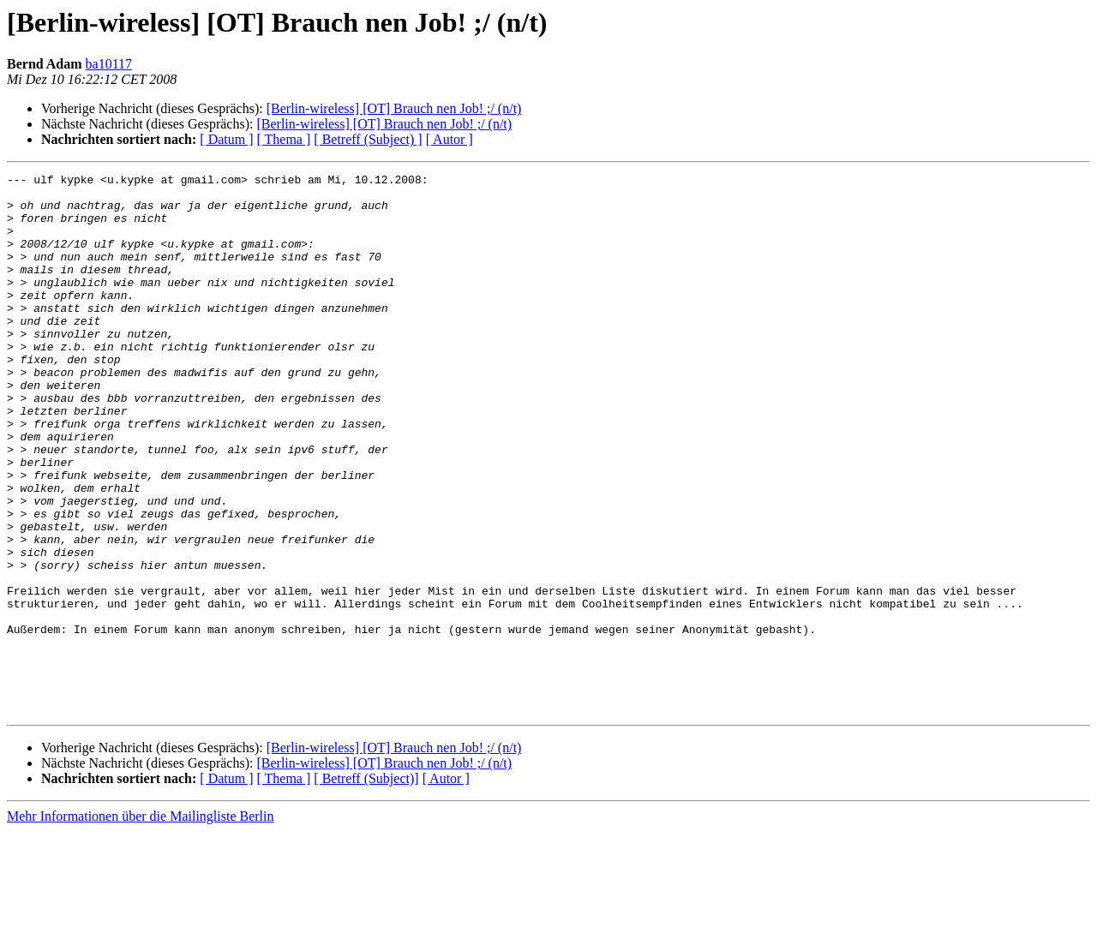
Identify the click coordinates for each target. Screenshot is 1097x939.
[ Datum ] (226, 139)
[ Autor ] (449, 139)
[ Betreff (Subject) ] (368, 139)
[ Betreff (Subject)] (366, 886)
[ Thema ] (284, 139)
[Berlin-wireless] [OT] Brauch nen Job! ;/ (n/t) (394, 108)
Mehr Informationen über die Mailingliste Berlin (140, 924)
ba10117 (109, 64)
